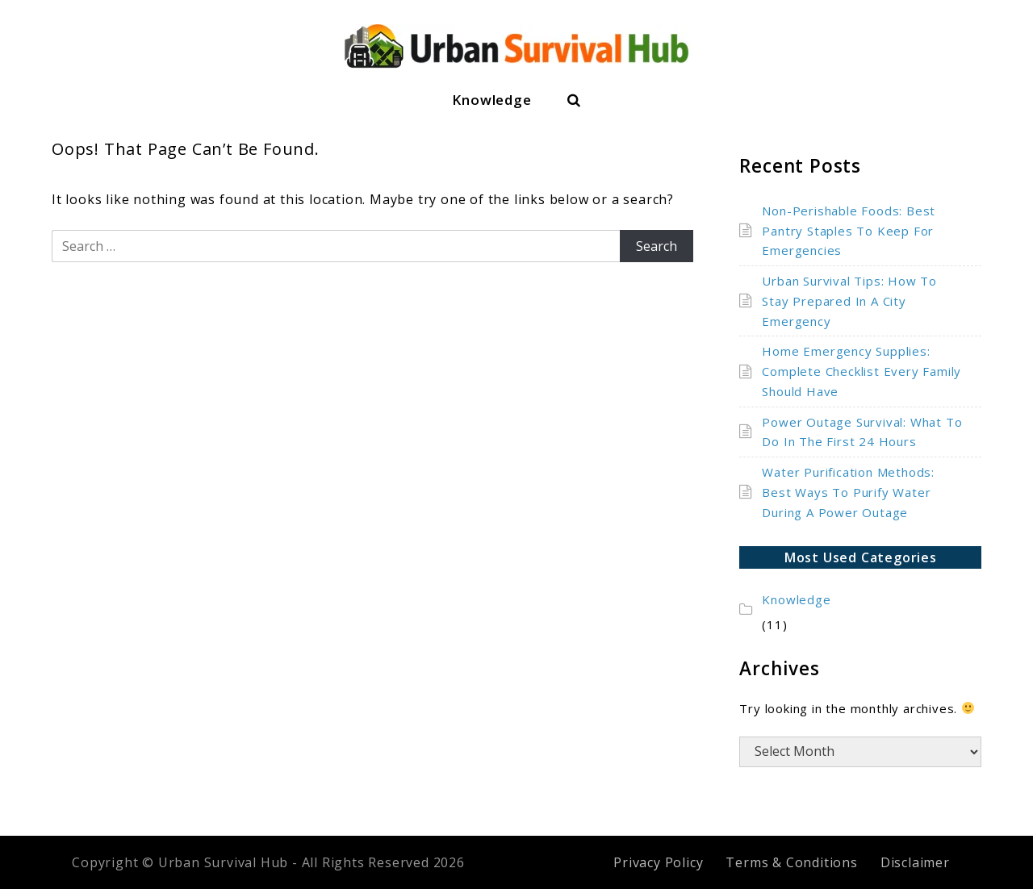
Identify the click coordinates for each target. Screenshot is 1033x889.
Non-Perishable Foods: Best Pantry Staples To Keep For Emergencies (848, 230)
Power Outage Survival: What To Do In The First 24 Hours (862, 432)
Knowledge (491, 99)
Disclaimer (915, 862)
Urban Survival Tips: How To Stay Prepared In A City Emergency (849, 301)
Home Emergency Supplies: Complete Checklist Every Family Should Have (861, 371)
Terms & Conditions (791, 862)
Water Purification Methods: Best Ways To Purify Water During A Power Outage (848, 492)
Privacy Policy (658, 862)
